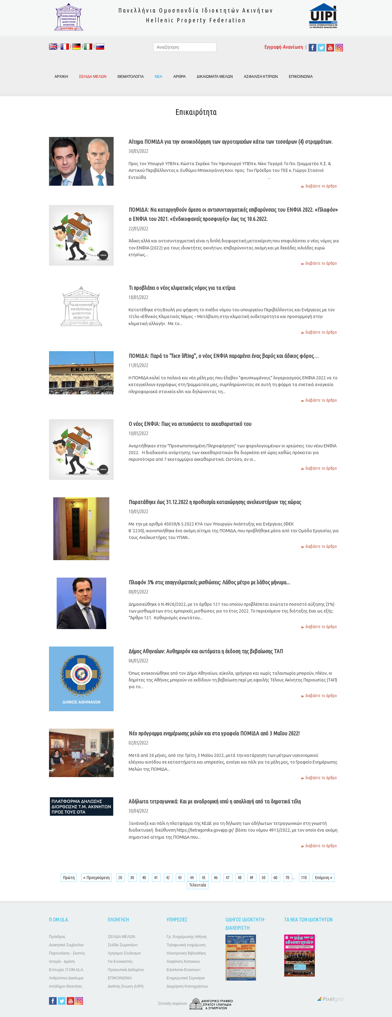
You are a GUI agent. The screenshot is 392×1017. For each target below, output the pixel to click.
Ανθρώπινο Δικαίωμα (66, 978)
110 (304, 877)
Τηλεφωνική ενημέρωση (186, 945)
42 (168, 877)
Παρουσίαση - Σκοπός (67, 953)
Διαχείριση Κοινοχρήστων (187, 986)
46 (216, 877)
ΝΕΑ (158, 76)
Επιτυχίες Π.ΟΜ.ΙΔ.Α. (66, 970)
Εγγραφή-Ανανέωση (284, 47)
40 (144, 877)
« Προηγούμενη (96, 877)
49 (252, 877)
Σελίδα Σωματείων (123, 945)
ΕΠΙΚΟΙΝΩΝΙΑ (301, 76)
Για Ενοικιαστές (120, 961)
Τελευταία (197, 884)
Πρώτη (69, 877)
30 (132, 877)
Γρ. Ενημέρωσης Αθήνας (187, 937)
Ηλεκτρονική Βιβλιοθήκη (186, 953)
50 (264, 877)
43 (180, 877)
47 (228, 877)
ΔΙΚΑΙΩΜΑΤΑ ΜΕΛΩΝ (215, 76)
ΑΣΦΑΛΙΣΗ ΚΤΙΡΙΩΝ (261, 76)
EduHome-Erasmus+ (184, 970)
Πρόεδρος (57, 937)
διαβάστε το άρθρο (321, 186)
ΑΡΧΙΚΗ (61, 76)
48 (240, 877)
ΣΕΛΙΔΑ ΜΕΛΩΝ (121, 937)
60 (275, 877)
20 (120, 877)
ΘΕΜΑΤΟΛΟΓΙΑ (130, 76)
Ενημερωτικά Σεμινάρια (186, 978)
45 (204, 877)
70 (287, 877)
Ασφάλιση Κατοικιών (183, 961)
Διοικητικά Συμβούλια (66, 945)
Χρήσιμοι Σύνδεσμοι (124, 953)
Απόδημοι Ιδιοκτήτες (65, 986)
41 (156, 877)
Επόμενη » (323, 877)
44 (192, 877)
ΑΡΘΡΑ (179, 76)
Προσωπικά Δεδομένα (126, 970)
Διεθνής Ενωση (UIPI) (126, 986)
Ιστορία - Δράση (62, 961)
